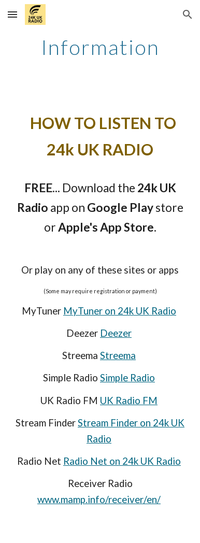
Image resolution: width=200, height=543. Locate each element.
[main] (100, 47)
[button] (12, 14)
